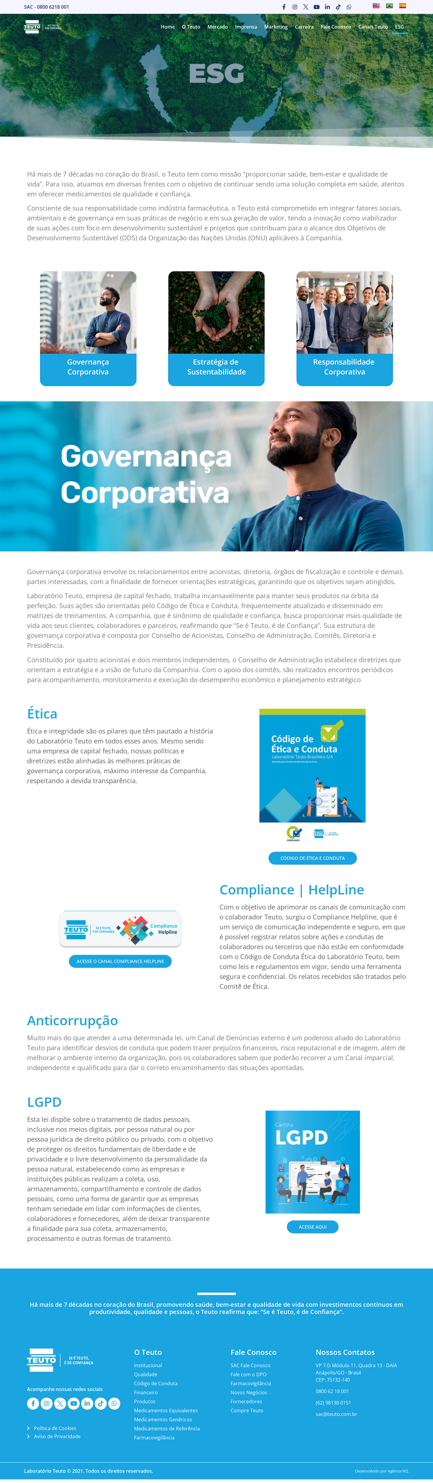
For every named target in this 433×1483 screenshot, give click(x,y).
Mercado (217, 26)
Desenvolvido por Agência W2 (381, 1474)
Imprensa (246, 26)
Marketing (276, 26)
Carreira (304, 26)
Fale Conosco (336, 26)
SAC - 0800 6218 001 (46, 7)
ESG (399, 26)
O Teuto (191, 26)
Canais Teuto (373, 26)
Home (168, 26)
